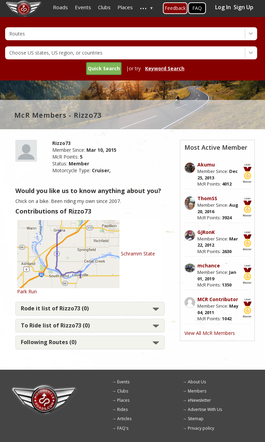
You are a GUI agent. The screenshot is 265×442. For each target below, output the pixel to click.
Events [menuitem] (83, 7)
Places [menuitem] (125, 7)
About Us (197, 382)
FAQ (197, 8)
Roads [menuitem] (60, 7)
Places (123, 400)
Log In (223, 7)
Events (123, 382)
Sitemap (196, 419)
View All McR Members (209, 333)
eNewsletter (199, 400)
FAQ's (122, 428)
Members (197, 391)
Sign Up (243, 7)
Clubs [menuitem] (104, 7)
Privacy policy (201, 428)
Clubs (122, 391)
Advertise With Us (205, 409)
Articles (124, 419)
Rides (122, 409)
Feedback (175, 8)
